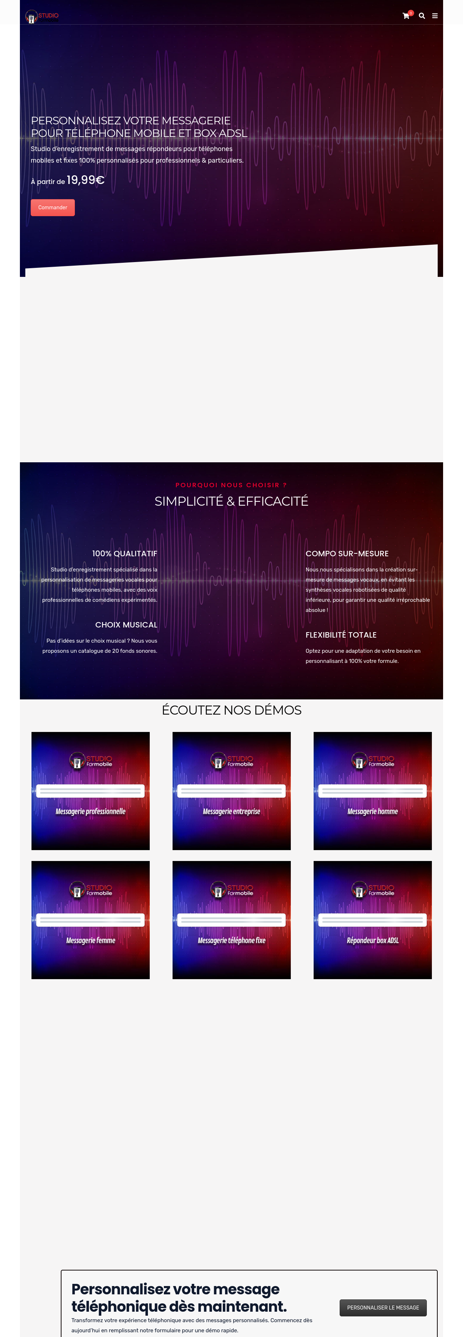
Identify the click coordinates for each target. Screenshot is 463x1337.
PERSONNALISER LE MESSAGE (383, 1308)
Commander (52, 208)
